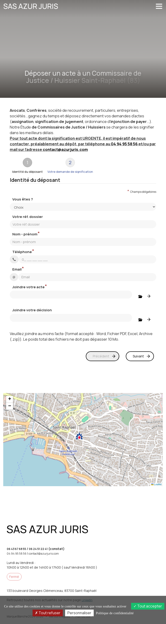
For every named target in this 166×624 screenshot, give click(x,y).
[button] (79, 436)
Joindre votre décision (32, 310)
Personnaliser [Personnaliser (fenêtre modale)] (79, 612)
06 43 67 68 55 (16, 549)
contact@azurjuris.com (65, 149)
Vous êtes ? (22, 199)
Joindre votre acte (28, 287)
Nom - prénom (24, 234)
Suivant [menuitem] (138, 356)
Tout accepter (147, 606)
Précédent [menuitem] (101, 356)
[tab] (27, 165)
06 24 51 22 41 (38, 549)
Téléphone (22, 251)
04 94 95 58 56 (17, 554)
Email (17, 269)
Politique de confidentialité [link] (114, 613)
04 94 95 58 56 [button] (124, 143)
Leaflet (156, 484)
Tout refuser (47, 612)
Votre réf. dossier (27, 216)
